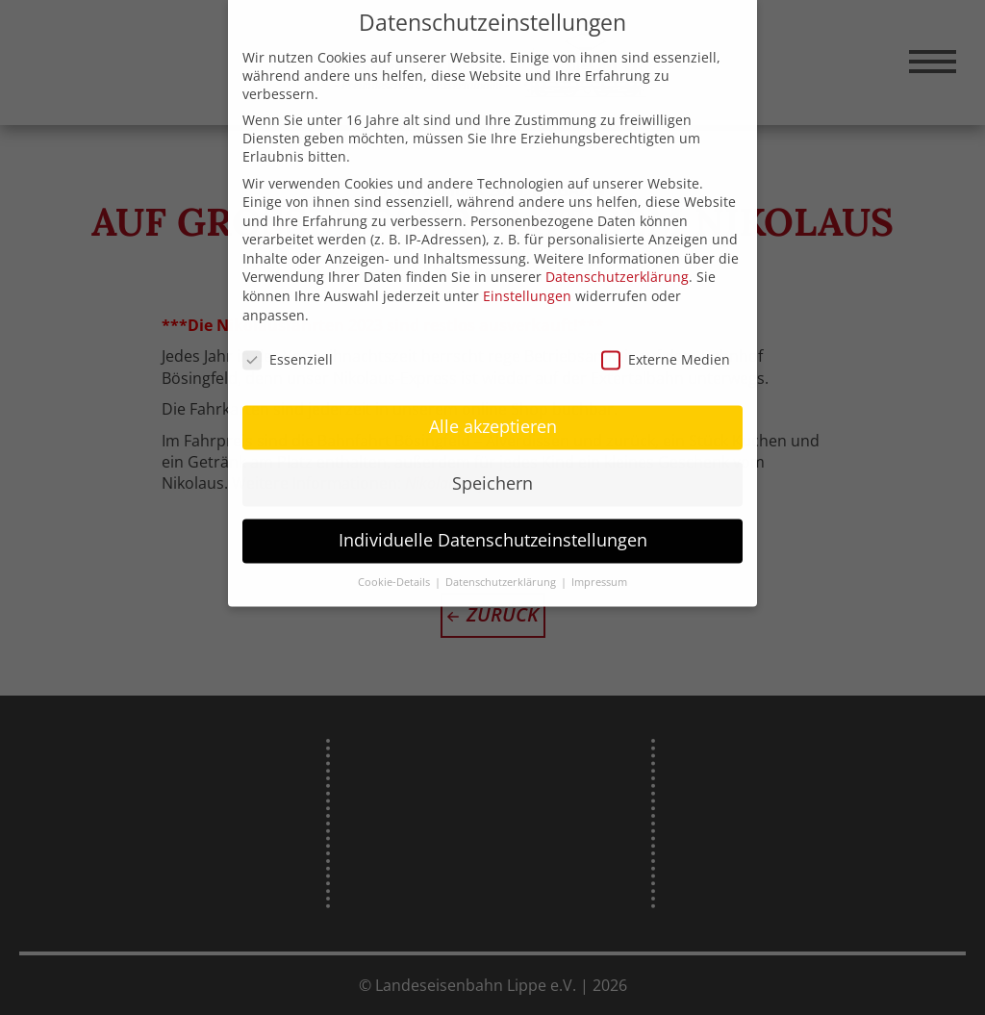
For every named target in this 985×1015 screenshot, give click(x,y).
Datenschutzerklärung (617, 256)
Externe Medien (665, 338)
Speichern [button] (492, 462)
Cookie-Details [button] (395, 562)
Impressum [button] (599, 562)
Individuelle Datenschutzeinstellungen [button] (493, 519)
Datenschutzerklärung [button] (502, 562)
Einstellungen (527, 275)
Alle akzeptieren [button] (493, 406)
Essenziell (287, 338)
